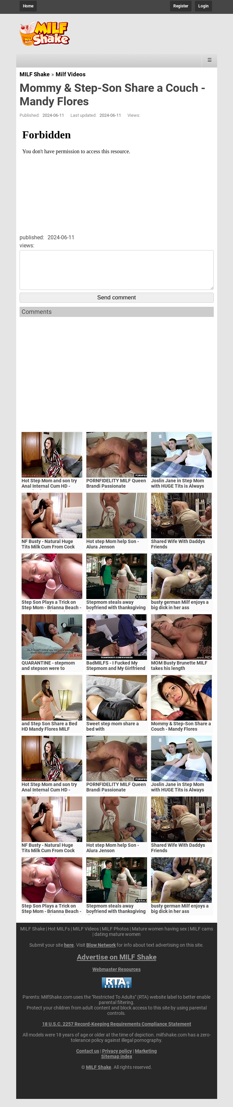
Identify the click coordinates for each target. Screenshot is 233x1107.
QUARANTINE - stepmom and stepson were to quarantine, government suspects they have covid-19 (52, 679)
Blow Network (101, 953)
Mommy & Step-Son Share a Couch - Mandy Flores (181, 734)
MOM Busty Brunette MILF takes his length (179, 673)
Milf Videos (71, 74)
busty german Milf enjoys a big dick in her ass (180, 613)
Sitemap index (116, 1064)
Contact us (87, 1059)
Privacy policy (117, 1059)
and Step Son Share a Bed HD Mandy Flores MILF (49, 734)
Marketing (146, 1059)
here (69, 953)
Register (180, 6)
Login (203, 6)
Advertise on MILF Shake (116, 965)
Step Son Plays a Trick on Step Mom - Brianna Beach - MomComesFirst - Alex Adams (51, 618)
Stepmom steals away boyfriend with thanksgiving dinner (116, 616)
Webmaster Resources (116, 977)
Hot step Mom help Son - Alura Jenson (112, 552)
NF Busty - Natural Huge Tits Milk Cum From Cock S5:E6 (48, 555)
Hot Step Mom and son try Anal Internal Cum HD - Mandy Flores (49, 494)
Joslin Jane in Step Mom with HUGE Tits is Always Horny (177, 494)
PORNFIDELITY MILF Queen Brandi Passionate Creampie (116, 494)
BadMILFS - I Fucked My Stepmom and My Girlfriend (115, 673)
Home (28, 6)
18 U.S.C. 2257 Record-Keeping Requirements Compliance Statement (116, 1032)
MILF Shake (35, 74)
